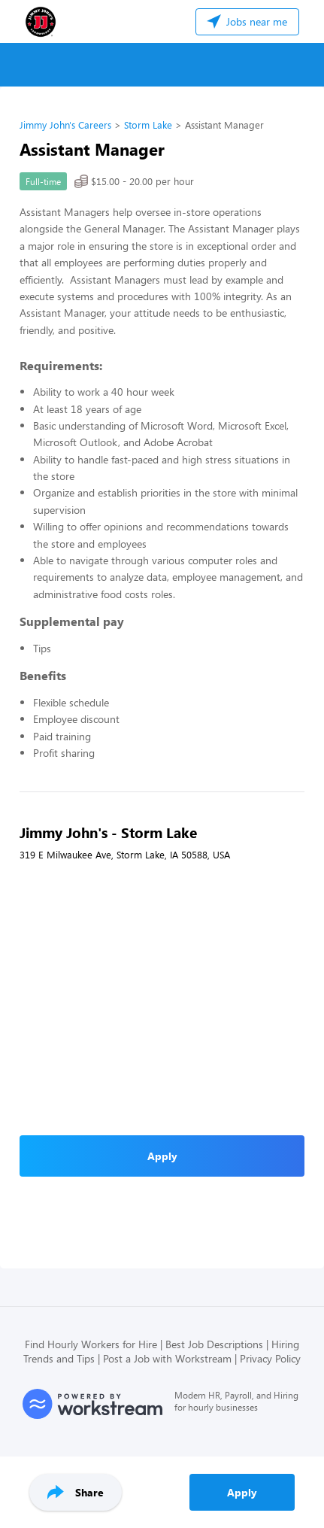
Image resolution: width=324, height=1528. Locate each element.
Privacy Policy (270, 1358)
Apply (242, 1492)
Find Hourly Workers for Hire (91, 1344)
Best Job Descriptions (214, 1344)
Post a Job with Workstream (167, 1358)
